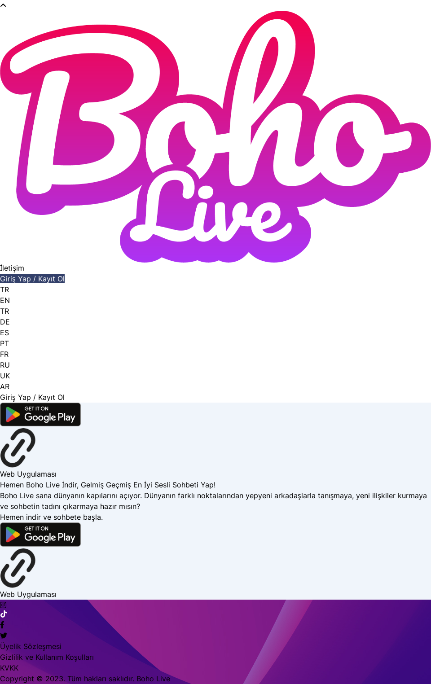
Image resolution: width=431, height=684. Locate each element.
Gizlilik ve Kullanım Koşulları (47, 657)
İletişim (12, 267)
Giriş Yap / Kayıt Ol (32, 278)
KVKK (9, 667)
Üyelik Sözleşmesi (31, 646)
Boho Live (153, 678)
